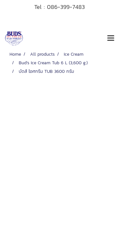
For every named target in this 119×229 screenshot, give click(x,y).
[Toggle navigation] (111, 38)
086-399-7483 (66, 7)
